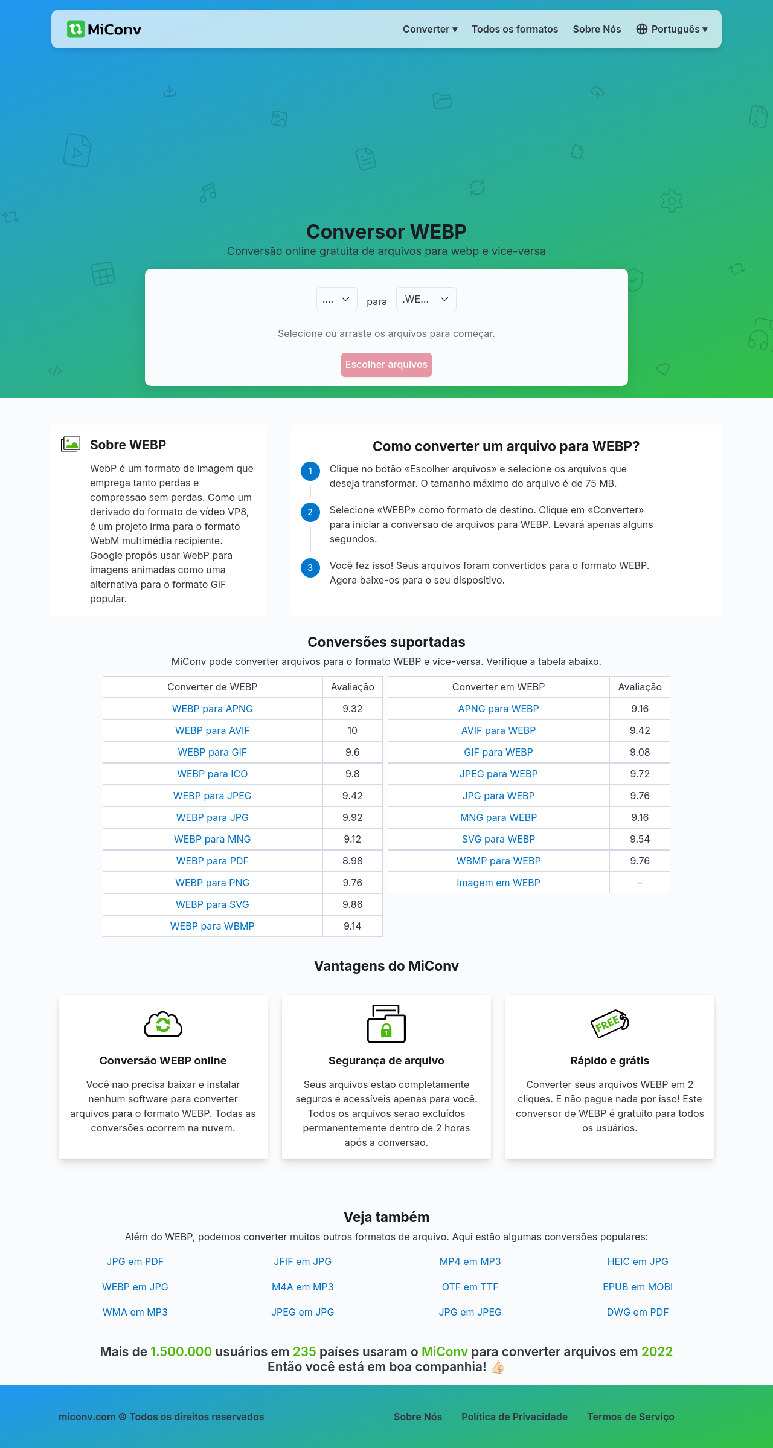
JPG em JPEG (470, 1312)
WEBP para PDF (212, 861)
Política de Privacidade (514, 1416)
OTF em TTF (470, 1287)
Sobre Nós (418, 1416)
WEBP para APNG (212, 709)
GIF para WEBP (498, 752)
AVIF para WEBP (498, 730)
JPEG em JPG (303, 1312)
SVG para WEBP (499, 839)
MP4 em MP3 (470, 1261)
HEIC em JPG (638, 1261)
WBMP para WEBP (499, 861)
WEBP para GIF (212, 752)
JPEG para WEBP (499, 774)
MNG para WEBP (498, 817)
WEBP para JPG (212, 817)
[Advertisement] (386, 133)
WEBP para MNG (212, 839)
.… (327, 299)
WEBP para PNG (212, 883)
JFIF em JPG (303, 1261)
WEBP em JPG (135, 1287)
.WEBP (417, 299)
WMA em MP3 (135, 1312)
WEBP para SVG (212, 904)
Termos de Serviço (631, 1416)
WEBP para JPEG (212, 796)
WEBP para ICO (212, 774)
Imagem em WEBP (498, 883)
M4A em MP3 (303, 1287)
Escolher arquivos (386, 364)
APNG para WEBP (498, 709)
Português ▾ (671, 29)
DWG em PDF (638, 1312)
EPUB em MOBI (638, 1287)
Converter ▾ (430, 29)
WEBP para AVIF (212, 730)
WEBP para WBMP (212, 926)
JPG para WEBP (498, 796)
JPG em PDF (135, 1261)
